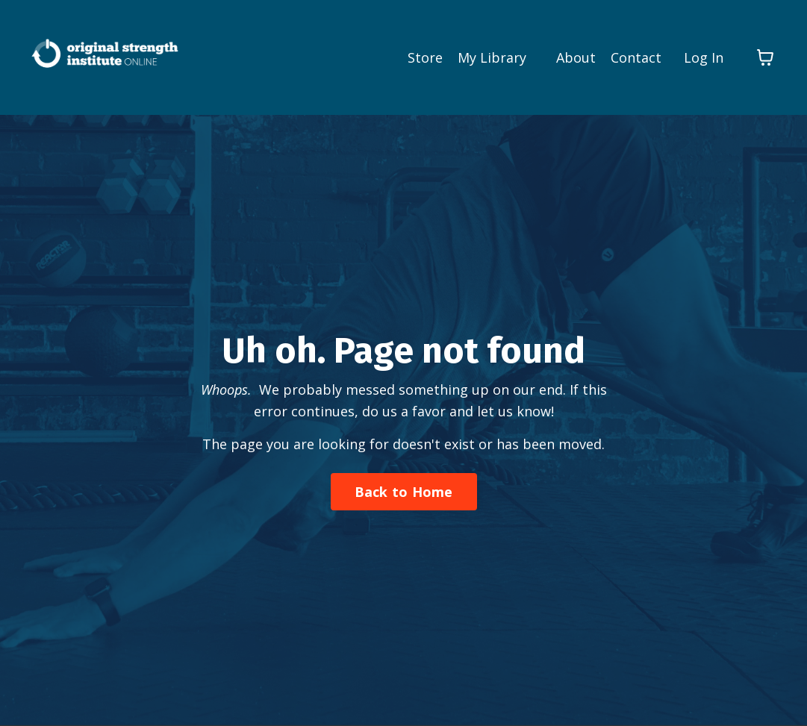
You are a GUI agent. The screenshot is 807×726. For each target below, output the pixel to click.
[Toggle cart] (765, 57)
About (576, 57)
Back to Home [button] (404, 492)
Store (425, 57)
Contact (636, 57)
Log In (703, 57)
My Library (492, 57)
